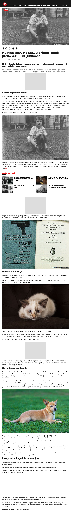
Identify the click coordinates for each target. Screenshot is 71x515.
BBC (6, 168)
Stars (24, 5)
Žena (44, 5)
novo (14, 5)
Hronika (54, 5)
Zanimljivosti (37, 5)
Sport (49, 5)
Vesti (19, 5)
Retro (30, 5)
